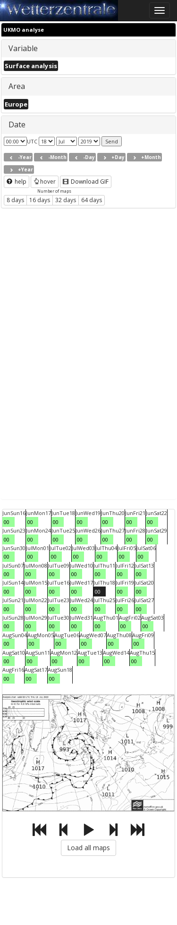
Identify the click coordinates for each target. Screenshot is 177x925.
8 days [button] (15, 200)
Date (16, 124)
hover (45, 181)
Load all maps (88, 847)
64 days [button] (91, 200)
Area (16, 86)
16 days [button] (39, 200)
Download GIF (86, 181)
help (16, 181)
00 (6, 521)
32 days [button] (65, 200)
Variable (23, 48)
